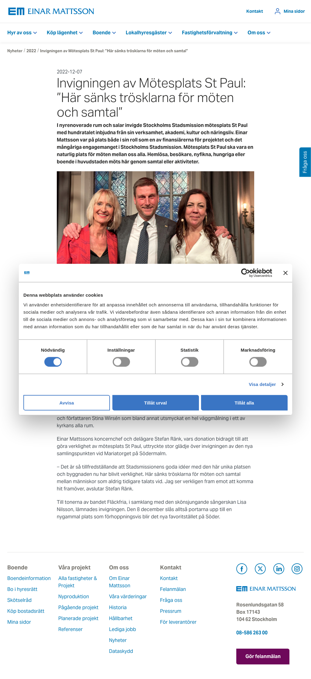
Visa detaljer (262, 384)
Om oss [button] (256, 32)
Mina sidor (294, 11)
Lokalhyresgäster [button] (146, 32)
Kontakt (254, 11)
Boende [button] (102, 32)
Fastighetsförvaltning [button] (207, 32)
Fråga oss (171, 600)
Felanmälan (173, 589)
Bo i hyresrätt (22, 589)
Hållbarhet (120, 618)
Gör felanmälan (263, 656)
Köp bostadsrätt (25, 611)
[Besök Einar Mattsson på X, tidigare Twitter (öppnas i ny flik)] (260, 569)
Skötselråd (19, 600)
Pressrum (170, 611)
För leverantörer (178, 622)
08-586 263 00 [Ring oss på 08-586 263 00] (252, 633)
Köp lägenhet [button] (62, 32)
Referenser (70, 629)
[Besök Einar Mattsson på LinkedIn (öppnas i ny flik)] (278, 569)
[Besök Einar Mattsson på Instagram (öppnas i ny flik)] (297, 569)
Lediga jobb (122, 629)
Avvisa (67, 402)
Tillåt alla (244, 402)
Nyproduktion (73, 596)
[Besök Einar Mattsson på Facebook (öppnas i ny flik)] (241, 569)
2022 (31, 50)
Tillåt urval (155, 402)
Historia (118, 607)
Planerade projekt (78, 618)
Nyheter (14, 50)
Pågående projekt (78, 607)
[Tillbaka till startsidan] (51, 11)
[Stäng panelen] (285, 273)
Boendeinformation (29, 578)
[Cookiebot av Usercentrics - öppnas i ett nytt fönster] (256, 273)
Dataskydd (121, 651)
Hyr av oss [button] (19, 32)
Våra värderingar (128, 596)
